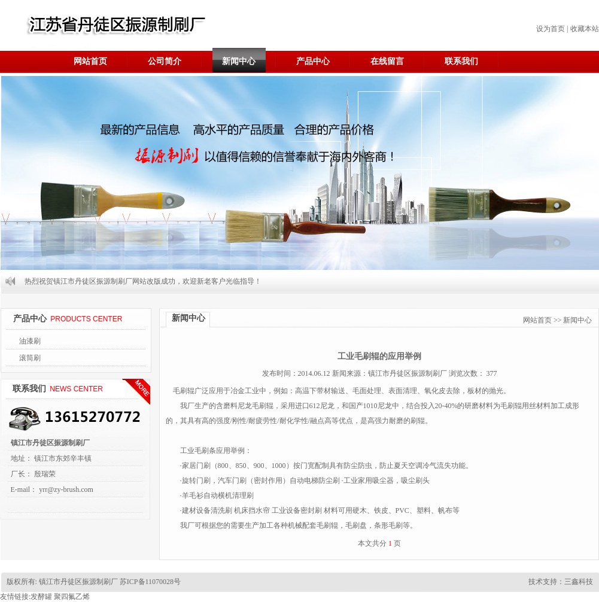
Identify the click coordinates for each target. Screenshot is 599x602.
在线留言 (387, 61)
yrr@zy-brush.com (66, 489)
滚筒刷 (30, 358)
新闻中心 (239, 61)
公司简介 (164, 61)
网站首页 (90, 61)
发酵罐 (41, 596)
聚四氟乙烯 (72, 596)
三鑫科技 (578, 581)
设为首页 (550, 29)
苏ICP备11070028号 (149, 581)
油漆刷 (30, 341)
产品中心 (313, 61)
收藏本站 (584, 29)
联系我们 (461, 61)
